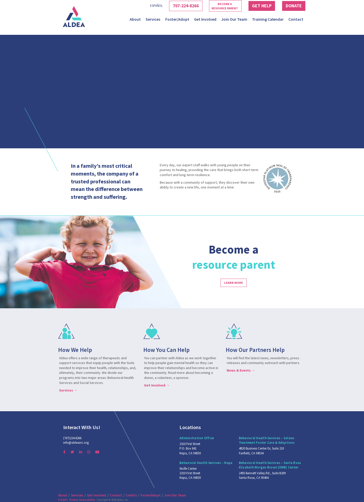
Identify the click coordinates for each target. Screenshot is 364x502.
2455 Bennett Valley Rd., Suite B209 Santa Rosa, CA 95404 (262, 475)
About (135, 19)
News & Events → (241, 370)
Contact (295, 19)
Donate (292, 6)
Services (153, 19)
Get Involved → (157, 385)
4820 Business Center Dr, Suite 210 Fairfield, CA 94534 (261, 450)
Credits (131, 495)
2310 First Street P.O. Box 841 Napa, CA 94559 (190, 448)
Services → (68, 390)
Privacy (73, 499)
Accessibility (87, 499)
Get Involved (205, 19)
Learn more (233, 283)
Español (145, 6)
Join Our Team (234, 19)
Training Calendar (268, 19)
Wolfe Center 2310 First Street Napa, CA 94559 (190, 473)
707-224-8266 (177, 6)
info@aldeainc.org (76, 442)
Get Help (257, 6)
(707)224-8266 (72, 438)
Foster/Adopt (177, 19)
